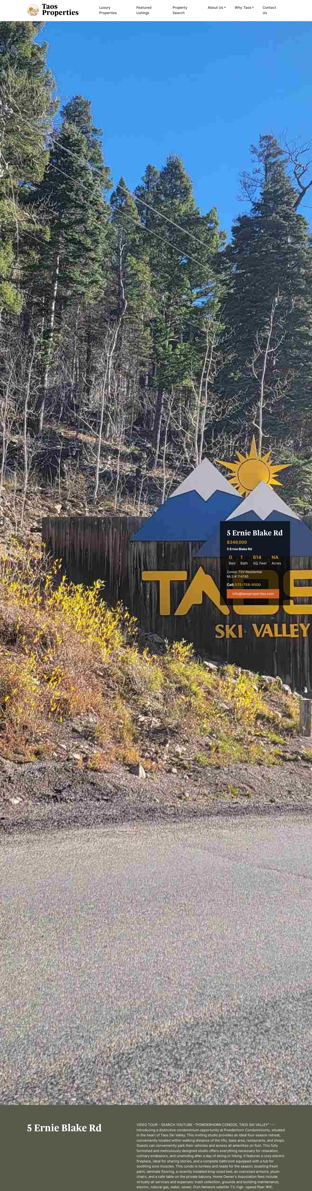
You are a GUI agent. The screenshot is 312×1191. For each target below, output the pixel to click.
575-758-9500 (248, 584)
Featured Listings (143, 10)
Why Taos (243, 7)
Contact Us (269, 10)
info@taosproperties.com (253, 593)
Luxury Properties (108, 10)
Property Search (180, 10)
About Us (215, 7)
